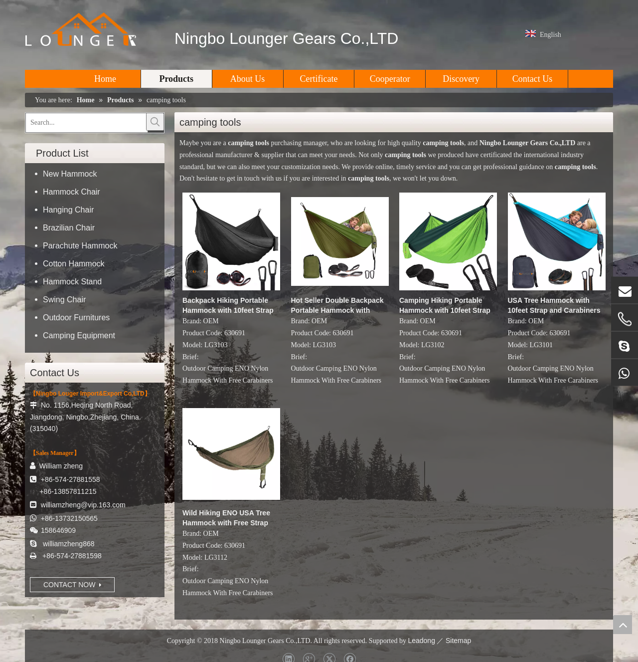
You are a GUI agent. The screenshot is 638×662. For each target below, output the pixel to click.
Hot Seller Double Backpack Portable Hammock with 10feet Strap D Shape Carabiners (337, 305)
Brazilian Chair (69, 227)
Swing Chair (64, 299)
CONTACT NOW (72, 585)
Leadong (421, 641)
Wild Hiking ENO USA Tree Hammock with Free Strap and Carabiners (226, 518)
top (622, 624)
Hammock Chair (71, 192)
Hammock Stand (72, 281)
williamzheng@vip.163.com (83, 505)
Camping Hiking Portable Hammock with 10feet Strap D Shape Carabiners (444, 305)
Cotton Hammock (74, 263)
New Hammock (70, 174)
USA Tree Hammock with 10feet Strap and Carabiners (554, 305)
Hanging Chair (68, 210)
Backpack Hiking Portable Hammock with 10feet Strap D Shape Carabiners (228, 305)
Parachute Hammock (80, 245)
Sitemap (458, 641)
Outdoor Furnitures (76, 317)
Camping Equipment (79, 335)
